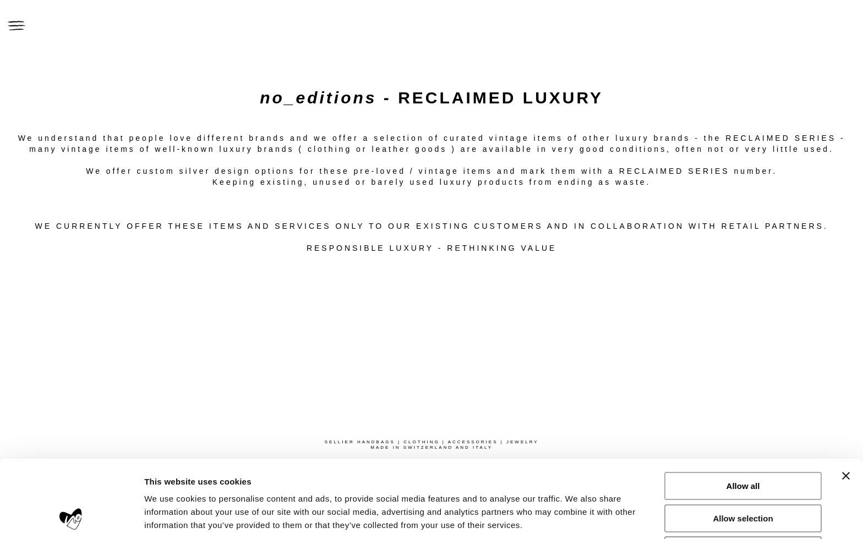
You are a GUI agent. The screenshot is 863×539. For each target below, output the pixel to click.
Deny (743, 477)
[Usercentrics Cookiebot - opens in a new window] (71, 517)
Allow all (743, 413)
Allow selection (743, 445)
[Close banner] (846, 403)
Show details (577, 517)
